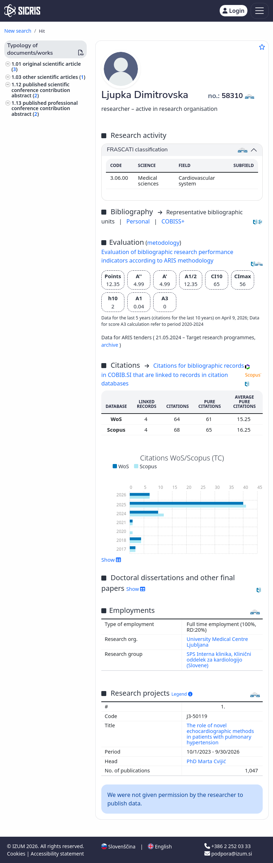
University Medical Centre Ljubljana (217, 642)
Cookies (17, 853)
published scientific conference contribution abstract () (40, 89)
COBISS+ (172, 221)
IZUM (19, 846)
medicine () (26, 153)
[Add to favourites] (262, 47)
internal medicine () (36, 138)
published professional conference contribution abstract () (44, 108)
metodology (163, 243)
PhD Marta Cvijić (207, 761)
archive (110, 344)
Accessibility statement (57, 853)
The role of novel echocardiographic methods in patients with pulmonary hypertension (220, 734)
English (160, 846)
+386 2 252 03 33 (227, 846)
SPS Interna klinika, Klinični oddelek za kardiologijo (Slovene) (219, 660)
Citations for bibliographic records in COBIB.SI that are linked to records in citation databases (172, 374)
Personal (139, 221)
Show (111, 559)
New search (17, 30)
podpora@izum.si (228, 853)
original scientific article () (46, 66)
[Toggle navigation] (260, 11)
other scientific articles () (54, 77)
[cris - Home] (22, 10)
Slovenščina (118, 846)
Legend (181, 694)
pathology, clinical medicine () (48, 145)
